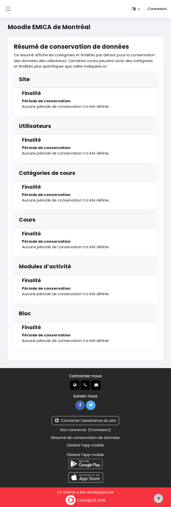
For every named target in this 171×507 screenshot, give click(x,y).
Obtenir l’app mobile (85, 445)
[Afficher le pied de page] (158, 498)
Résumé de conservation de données (85, 437)
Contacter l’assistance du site (85, 420)
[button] (135, 9)
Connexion (157, 8)
